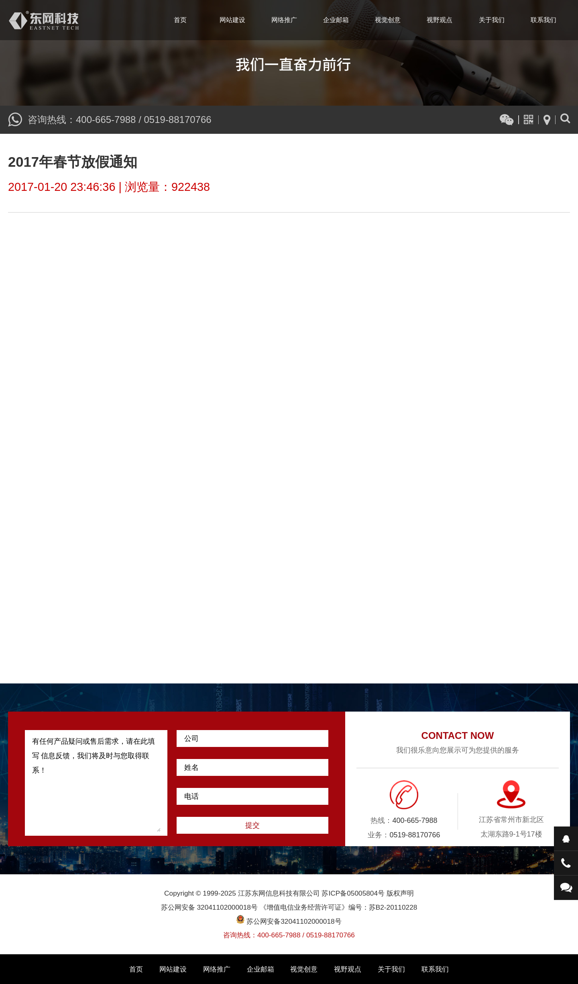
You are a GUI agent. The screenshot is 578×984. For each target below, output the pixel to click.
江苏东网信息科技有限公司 (44, 20)
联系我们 (543, 19)
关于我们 (492, 19)
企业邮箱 (336, 19)
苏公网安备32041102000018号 (288, 921)
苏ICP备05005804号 (353, 893)
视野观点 (439, 19)
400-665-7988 (106, 119)
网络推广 (284, 19)
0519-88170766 (177, 119)
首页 (180, 19)
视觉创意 (388, 19)
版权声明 (400, 893)
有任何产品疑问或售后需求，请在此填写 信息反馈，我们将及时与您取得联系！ (96, 783)
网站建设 (232, 19)
